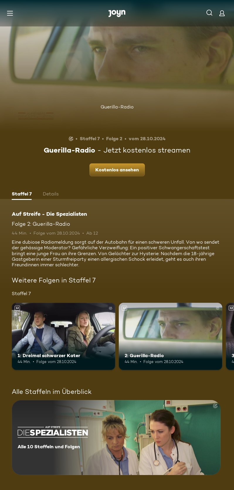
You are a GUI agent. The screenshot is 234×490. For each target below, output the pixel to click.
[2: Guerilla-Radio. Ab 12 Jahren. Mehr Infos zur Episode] (170, 336)
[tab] (22, 194)
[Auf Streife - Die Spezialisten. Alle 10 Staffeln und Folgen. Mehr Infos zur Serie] (116, 437)
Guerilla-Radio (117, 107)
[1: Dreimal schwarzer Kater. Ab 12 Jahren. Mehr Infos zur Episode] (63, 336)
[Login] (222, 13)
